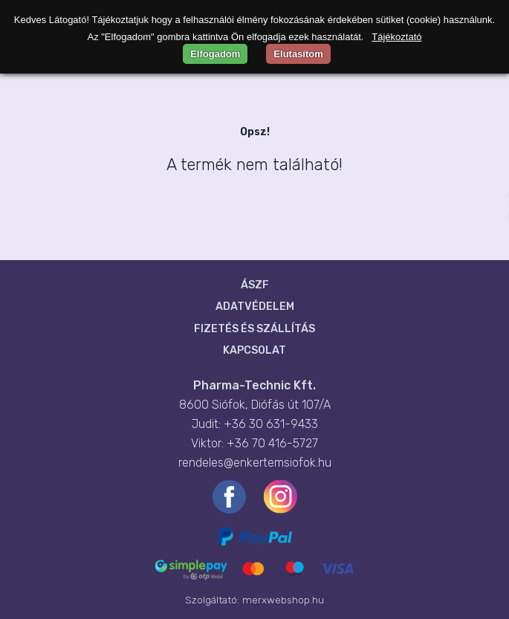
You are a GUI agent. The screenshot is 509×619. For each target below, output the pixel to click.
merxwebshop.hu (283, 600)
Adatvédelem (254, 306)
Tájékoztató (396, 36)
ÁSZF (255, 285)
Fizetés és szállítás (254, 329)
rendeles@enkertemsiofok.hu (254, 463)
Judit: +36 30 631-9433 (255, 424)
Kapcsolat (254, 350)
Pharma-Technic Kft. (254, 385)
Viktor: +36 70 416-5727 (254, 443)
